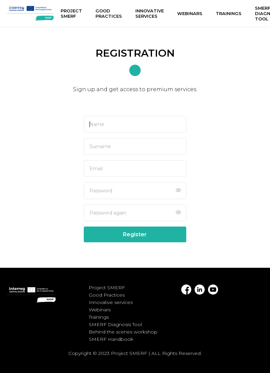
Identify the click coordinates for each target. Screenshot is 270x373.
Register (135, 234)
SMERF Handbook (111, 339)
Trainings (229, 13)
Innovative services (149, 13)
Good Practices (108, 13)
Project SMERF (71, 13)
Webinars (189, 13)
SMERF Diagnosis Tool (115, 324)
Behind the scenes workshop (123, 332)
